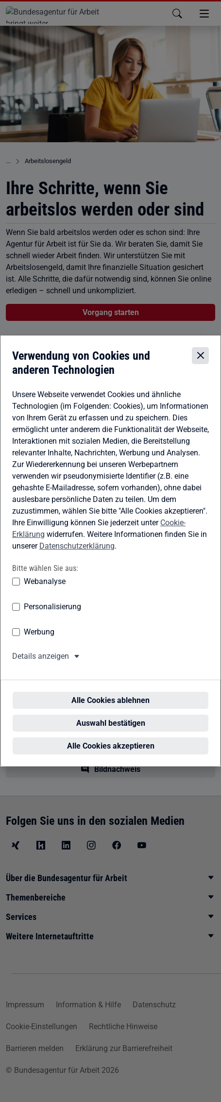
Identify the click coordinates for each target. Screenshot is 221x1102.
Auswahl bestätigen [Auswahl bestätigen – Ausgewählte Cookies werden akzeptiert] (110, 713)
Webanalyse (45, 589)
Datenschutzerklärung (77, 553)
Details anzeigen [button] (40, 664)
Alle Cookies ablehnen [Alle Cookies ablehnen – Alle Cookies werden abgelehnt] (110, 690)
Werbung (39, 640)
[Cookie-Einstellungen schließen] (200, 363)
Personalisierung (52, 614)
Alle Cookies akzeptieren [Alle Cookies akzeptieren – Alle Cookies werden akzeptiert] (110, 736)
